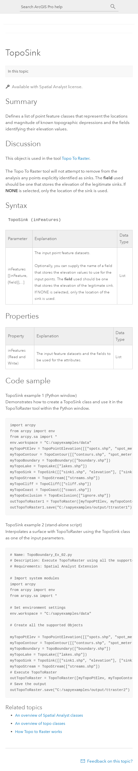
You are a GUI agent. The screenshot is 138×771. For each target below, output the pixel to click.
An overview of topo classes (40, 723)
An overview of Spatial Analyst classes (49, 715)
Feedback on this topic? (110, 761)
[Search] (113, 6)
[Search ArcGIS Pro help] (64, 6)
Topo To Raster (75, 158)
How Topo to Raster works (38, 731)
